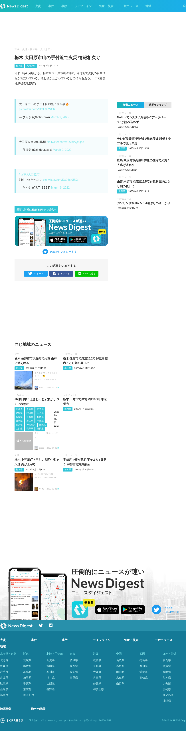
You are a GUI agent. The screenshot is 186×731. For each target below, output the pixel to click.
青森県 (30, 409)
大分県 (167, 683)
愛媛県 (121, 148)
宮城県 (19, 413)
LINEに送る (87, 273)
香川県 (144, 666)
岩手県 (40, 409)
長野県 (30, 428)
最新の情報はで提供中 (36, 209)
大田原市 (45, 49)
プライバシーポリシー (51, 720)
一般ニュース (129, 6)
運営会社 (33, 720)
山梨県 (19, 428)
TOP (17, 49)
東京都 (19, 425)
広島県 (120, 677)
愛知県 (74, 671)
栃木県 (34, 49)
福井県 (50, 677)
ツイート (35, 274)
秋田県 (30, 413)
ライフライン (83, 6)
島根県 (120, 666)
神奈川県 (31, 425)
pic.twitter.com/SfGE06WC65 (37, 109)
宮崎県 (167, 689)
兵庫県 (97, 677)
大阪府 (97, 671)
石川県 (50, 671)
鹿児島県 (168, 695)
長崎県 (167, 671)
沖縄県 (167, 700)
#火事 (22, 174)
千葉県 (40, 421)
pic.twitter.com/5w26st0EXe (60, 179)
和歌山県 (98, 689)
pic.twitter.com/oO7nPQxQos (65, 141)
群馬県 (19, 421)
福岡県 (167, 660)
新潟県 (42, 425)
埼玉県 (30, 421)
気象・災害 (106, 6)
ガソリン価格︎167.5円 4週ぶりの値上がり (143, 203)
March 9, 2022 (60, 117)
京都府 (97, 666)
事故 (64, 6)
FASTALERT (105, 720)
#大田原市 (33, 174)
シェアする (61, 274)
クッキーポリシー (73, 720)
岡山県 (120, 671)
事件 (51, 6)
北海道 (19, 409)
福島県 (19, 417)
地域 (148, 6)
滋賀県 (97, 660)
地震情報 (6, 709)
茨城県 (30, 417)
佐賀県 (167, 666)
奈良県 (97, 683)
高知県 (144, 677)
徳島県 (144, 660)
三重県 (74, 677)
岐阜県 (74, 660)
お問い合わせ (90, 720)
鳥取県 (120, 660)
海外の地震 (38, 709)
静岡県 (40, 428)
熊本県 (167, 677)
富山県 (50, 666)
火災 (38, 6)
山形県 (40, 413)
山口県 (120, 683)
